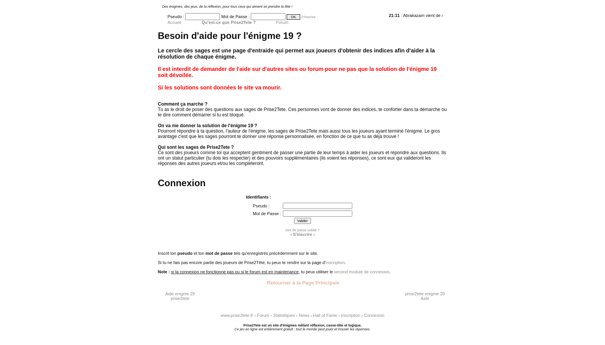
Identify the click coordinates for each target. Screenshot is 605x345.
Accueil (174, 22)
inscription (335, 262)
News (304, 315)
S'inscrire (308, 17)
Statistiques (284, 315)
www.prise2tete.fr (237, 315)
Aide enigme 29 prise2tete (179, 296)
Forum (282, 22)
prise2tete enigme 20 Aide (425, 296)
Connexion (374, 315)
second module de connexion (361, 271)
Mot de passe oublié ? (302, 230)
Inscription (350, 315)
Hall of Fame (325, 315)
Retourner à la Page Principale (302, 283)
